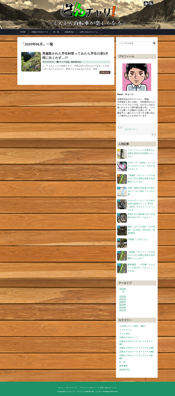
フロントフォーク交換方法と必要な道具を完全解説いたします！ (141, 153)
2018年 (122, 307)
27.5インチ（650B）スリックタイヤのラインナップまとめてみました (142, 166)
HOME (23, 32)
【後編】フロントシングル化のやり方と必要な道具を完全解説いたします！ (141, 178)
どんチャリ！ (130, 129)
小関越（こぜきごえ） (138, 239)
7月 (123, 291)
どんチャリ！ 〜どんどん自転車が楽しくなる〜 (84, 391)
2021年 (122, 299)
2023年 (122, 289)
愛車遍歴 (123, 366)
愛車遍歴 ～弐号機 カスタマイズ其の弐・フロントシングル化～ (141, 267)
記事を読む (105, 72)
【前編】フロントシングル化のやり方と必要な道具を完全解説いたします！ (141, 255)
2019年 (122, 305)
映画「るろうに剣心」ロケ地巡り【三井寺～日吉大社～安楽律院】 (141, 230)
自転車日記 (69, 32)
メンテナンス (125, 330)
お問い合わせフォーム (88, 32)
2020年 (122, 302)
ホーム (60, 388)
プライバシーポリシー (88, 388)
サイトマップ (71, 388)
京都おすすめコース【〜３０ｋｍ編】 (137, 348)
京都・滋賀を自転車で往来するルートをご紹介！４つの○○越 (141, 191)
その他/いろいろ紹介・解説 (132, 326)
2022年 (122, 296)
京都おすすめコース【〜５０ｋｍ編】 (137, 351)
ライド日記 (64, 62)
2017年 (122, 310)
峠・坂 (56, 32)
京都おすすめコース (39, 32)
